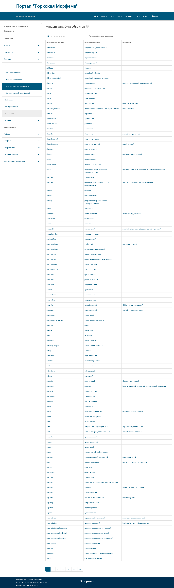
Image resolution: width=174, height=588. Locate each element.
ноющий (88, 351)
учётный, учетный (91, 280)
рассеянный (89, 124)
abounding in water (53, 108)
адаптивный (89, 447)
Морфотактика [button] (22, 147)
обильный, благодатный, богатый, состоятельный (98, 183)
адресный (88, 467)
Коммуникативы (11, 107)
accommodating (52, 244)
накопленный (90, 295)
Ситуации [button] (22, 120)
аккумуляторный (91, 300)
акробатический (91, 401)
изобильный (89, 177)
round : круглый (128, 144)
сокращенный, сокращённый (96, 48)
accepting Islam (52, 234)
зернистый (89, 376)
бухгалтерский (90, 275)
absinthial (50, 129)
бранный (88, 190)
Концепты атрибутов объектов (16, 86)
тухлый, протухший (92, 462)
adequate (50, 477)
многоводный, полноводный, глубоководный (102, 108)
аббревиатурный (91, 53)
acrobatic (50, 401)
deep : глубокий (128, 108)
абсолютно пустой (92, 139)
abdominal (50, 58)
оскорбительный (91, 195)
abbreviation (51, 53)
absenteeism (51, 119)
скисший (88, 325)
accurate (50, 305)
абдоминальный (91, 58)
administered (51, 518)
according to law (52, 269)
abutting (49, 201)
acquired (50, 391)
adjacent (50, 498)
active (49, 406)
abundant (50, 177)
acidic (49, 366)
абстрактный (90, 154)
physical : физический (130, 381)
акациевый (89, 209)
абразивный (89, 114)
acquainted (50, 386)
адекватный (89, 477)
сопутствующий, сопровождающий (98, 259)
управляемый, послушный (95, 518)
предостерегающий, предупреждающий (100, 553)
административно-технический (97, 533)
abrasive (50, 114)
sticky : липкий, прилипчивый (134, 487)
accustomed (51, 315)
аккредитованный (92, 285)
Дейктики (8, 100)
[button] (116, 16)
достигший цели (91, 264)
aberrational (51, 63)
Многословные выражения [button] (22, 161)
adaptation (50, 437)
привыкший (89, 315)
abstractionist (51, 164)
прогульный (89, 119)
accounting (50, 275)
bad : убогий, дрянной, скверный (134, 462)
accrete (49, 290)
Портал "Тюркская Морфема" (47, 6)
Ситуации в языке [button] (22, 154)
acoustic (50, 381)
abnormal (50, 83)
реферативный (90, 159)
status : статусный (129, 457)
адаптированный (91, 442)
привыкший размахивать (94, 320)
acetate (49, 330)
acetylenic (50, 340)
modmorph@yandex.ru (29, 585)
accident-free (51, 239)
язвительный (90, 396)
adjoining (50, 503)
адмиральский (90, 548)
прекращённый (90, 98)
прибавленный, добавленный (96, 452)
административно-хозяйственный (98, 528)
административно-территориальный (99, 538)
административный (92, 523)
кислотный (89, 366)
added (49, 452)
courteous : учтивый (129, 244)
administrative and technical (57, 533)
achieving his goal (53, 346)
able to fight (51, 73)
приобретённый (91, 391)
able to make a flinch (54, 78)
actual (49, 422)
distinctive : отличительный (132, 411)
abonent (49, 88)
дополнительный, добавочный (96, 457)
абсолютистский (91, 149)
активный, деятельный (93, 411)
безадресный (90, 472)
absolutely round (52, 144)
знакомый (89, 386)
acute (49, 432)
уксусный (88, 335)
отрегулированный (92, 508)
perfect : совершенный (131, 134)
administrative (52, 523)
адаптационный (91, 437)
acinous (49, 376)
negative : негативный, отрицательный (137, 83)
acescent (50, 325)
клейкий (88, 487)
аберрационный (91, 63)
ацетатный (89, 330)
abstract (49, 154)
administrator (51, 543)
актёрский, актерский (93, 417)
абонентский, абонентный (95, 88)
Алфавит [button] (22, 134)
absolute (50, 134)
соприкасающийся (92, 503)
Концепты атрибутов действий (17, 93)
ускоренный (89, 219)
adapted (49, 442)
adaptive (50, 447)
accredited (50, 285)
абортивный (89, 103)
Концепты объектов (12, 73)
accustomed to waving (55, 320)
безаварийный (90, 239)
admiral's (50, 548)
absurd (49, 169)
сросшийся (89, 290)
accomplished (52, 264)
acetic (49, 335)
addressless (51, 472)
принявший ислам (92, 234)
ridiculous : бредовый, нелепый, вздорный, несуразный (143, 169)
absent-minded (52, 124)
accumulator (51, 300)
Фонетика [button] (22, 45)
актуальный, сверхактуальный (96, 427)
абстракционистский (93, 164)
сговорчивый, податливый (95, 249)
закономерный (90, 269)
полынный (89, 129)
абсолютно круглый (92, 144)
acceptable (50, 229)
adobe (49, 558)
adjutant (49, 513)
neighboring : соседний (130, 498)
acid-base (50, 361)
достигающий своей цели (94, 346)
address (49, 467)
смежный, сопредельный (94, 498)
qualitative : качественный (132, 154)
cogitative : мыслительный (132, 310)
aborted (49, 93)
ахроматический (91, 356)
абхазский (89, 68)
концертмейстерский (93, 254)
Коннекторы (9, 113)
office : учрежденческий (131, 214)
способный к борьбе (92, 73)
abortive (49, 103)
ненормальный (90, 83)
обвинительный (91, 310)
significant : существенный (132, 427)
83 (68, 569)
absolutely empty (53, 139)
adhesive (50, 482)
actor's (49, 417)
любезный (89, 244)
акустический (90, 381)
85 (80, 569)
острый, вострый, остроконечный (97, 432)
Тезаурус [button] (22, 59)
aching (49, 351)
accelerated (51, 219)
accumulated (51, 295)
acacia (49, 209)
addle (49, 462)
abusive (49, 190)
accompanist (51, 254)
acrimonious (51, 396)
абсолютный (89, 134)
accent (49, 224)
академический (91, 214)
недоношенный (91, 93)
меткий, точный (91, 305)
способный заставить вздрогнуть (97, 78)
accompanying (52, 259)
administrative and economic (57, 528)
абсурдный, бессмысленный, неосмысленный (96, 170)
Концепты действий (13, 79)
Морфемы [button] (22, 141)
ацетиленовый (90, 340)
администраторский (92, 543)
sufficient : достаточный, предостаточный (138, 182)
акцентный (89, 224)
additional (50, 457)
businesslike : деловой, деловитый (135, 523)
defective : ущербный (130, 103)
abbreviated (51, 48)
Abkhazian (50, 68)
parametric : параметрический (133, 518)
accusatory (50, 310)
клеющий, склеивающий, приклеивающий (101, 482)
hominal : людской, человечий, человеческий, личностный (145, 386)
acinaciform (51, 371)
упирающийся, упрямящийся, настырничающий (96, 202)
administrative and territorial (56, 538)
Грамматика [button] (22, 52)
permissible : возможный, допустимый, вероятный (141, 229)
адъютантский (90, 513)
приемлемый (90, 229)
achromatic (51, 356)
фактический (90, 422)
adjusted (50, 508)
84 (74, 569)
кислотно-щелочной (92, 361)
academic (50, 214)
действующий (90, 406)
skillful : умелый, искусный (132, 305)
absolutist (50, 149)
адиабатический (91, 492)
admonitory (50, 553)
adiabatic (50, 492)
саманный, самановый (93, 558)
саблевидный (90, 371)
